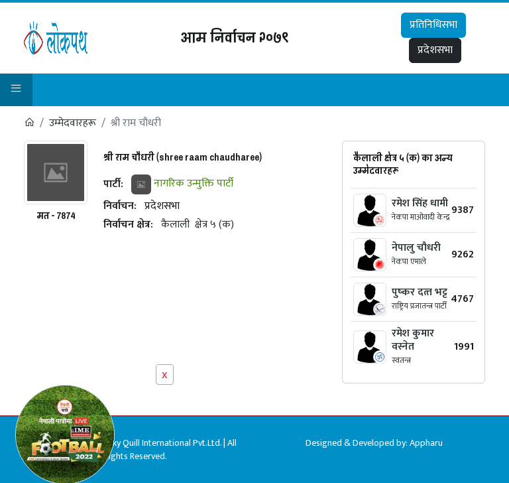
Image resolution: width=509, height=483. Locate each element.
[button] (16, 90)
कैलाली (175, 225)
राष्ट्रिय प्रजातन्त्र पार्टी (419, 305)
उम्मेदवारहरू (72, 123)
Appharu (426, 442)
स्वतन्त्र (401, 360)
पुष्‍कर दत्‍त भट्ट (419, 292)
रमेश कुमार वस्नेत (413, 340)
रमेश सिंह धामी (420, 203)
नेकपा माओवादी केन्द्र (421, 217)
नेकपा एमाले (409, 261)
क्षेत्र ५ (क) (214, 225)
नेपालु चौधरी (416, 248)
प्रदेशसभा (435, 50)
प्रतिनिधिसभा (433, 25)
